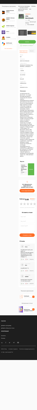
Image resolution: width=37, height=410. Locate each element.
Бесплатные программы (24, 6)
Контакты (3, 335)
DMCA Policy (4, 349)
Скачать (27, 41)
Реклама (3, 338)
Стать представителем (27, 190)
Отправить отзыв (27, 235)
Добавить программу (6, 325)
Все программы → (9, 48)
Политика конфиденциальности (26, 349)
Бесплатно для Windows (30, 22)
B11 (27, 20)
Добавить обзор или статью (7, 328)
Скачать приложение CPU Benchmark (24, 167)
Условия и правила (13, 349)
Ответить (32, 259)
